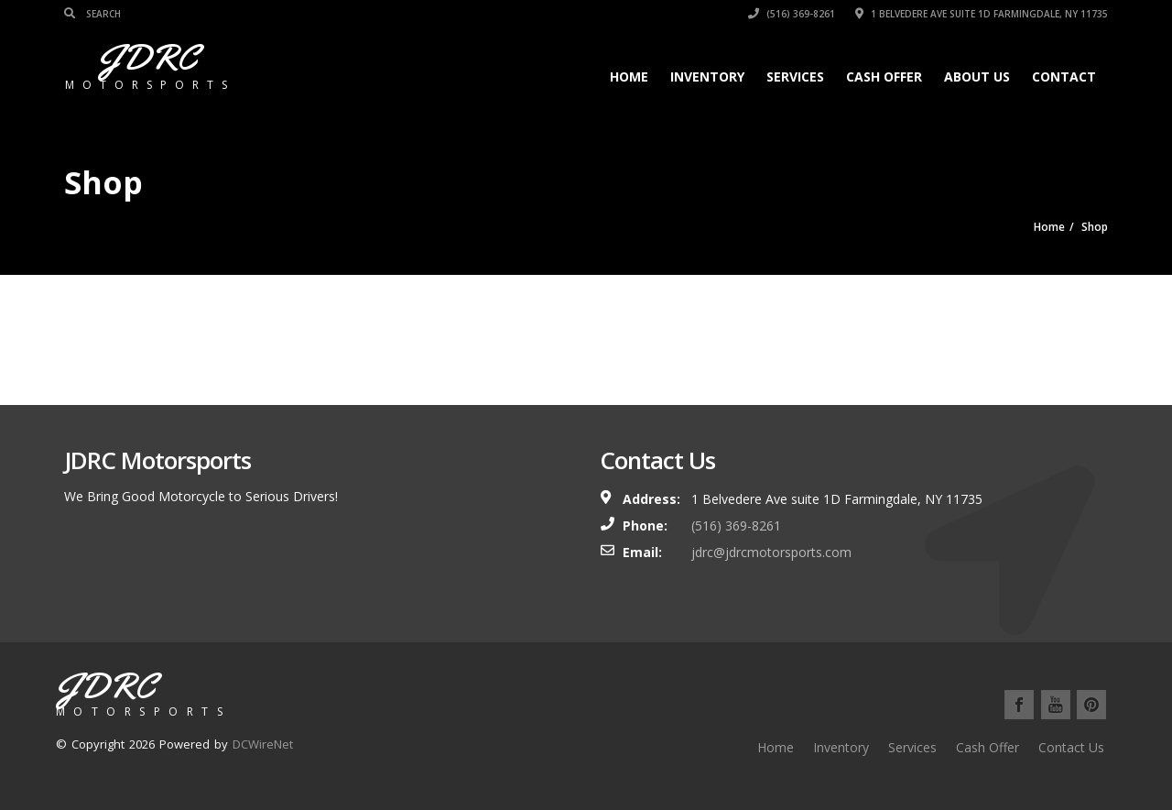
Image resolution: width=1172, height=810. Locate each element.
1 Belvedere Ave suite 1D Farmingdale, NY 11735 (981, 13)
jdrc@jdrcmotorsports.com (771, 552)
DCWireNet (263, 744)
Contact (1064, 76)
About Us (977, 76)
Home (629, 76)
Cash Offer (884, 76)
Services (795, 76)
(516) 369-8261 (791, 13)
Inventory (707, 76)
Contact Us (1071, 747)
